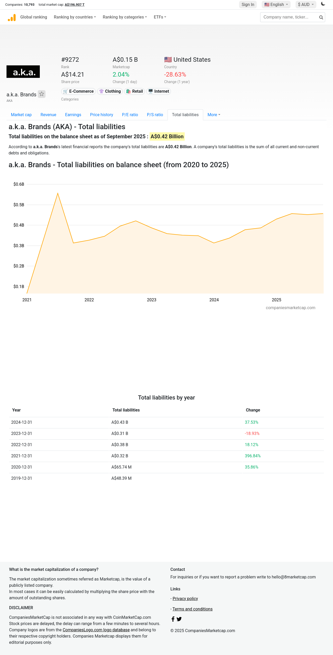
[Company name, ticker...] (292, 17)
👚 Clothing (110, 91)
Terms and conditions (192, 609)
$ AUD (304, 4)
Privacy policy (185, 598)
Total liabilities (185, 114)
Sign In (248, 4)
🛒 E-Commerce (78, 91)
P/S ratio (155, 114)
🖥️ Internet (158, 91)
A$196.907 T (75, 5)
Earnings (73, 114)
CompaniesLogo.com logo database (96, 629)
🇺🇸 (274, 4)
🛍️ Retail (134, 91)
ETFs (158, 17)
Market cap (21, 114)
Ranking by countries (73, 17)
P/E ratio (130, 114)
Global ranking (33, 17)
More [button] (212, 114)
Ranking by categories (123, 17)
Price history (101, 114)
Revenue (48, 114)
